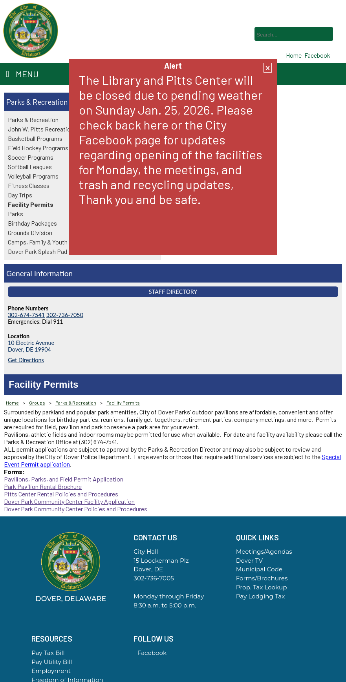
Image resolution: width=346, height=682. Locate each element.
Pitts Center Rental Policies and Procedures (61, 494)
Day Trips (20, 195)
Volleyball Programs (33, 176)
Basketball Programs (35, 138)
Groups (37, 402)
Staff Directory (173, 291)
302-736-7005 (154, 578)
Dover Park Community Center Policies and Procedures (75, 508)
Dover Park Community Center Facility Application (69, 501)
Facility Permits (30, 204)
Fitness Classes (28, 185)
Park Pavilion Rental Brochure (43, 486)
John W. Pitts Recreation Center (50, 129)
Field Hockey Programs (38, 147)
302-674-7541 (26, 315)
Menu (22, 74)
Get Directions (26, 360)
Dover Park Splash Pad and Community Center (68, 251)
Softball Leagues (30, 166)
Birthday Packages (32, 223)
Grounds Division (30, 232)
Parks (15, 213)
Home (12, 402)
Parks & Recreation (37, 101)
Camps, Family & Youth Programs (51, 242)
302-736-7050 (64, 315)
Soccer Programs (30, 157)
